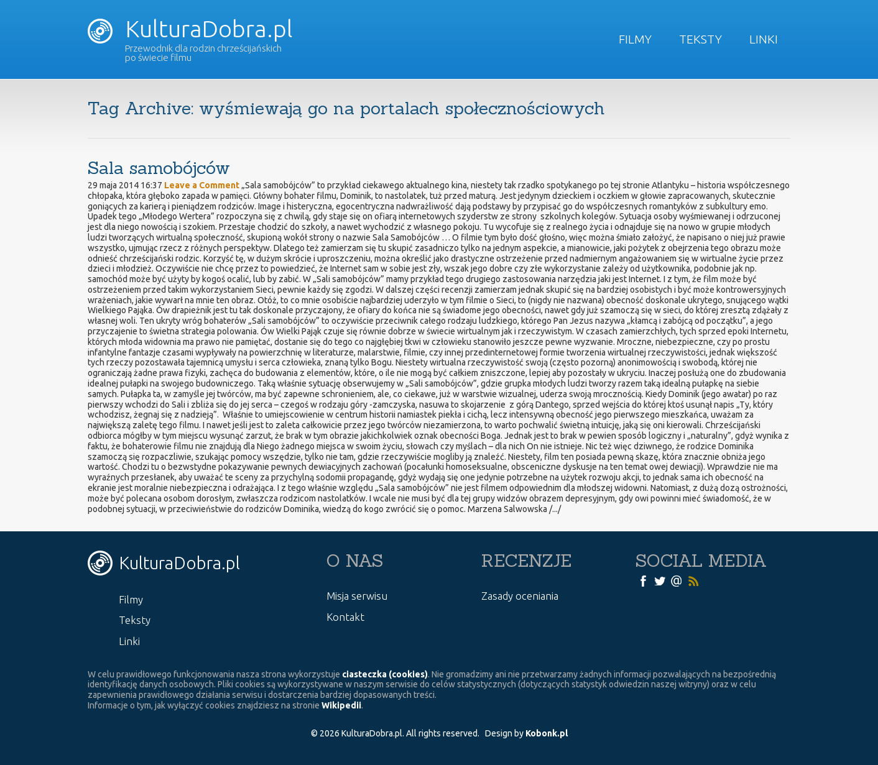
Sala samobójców (159, 168)
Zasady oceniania (519, 596)
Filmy (635, 39)
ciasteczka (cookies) (385, 674)
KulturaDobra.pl (190, 29)
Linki (763, 39)
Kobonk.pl (546, 733)
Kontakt (345, 617)
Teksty (700, 39)
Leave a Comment (201, 185)
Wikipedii (341, 705)
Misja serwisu (356, 596)
